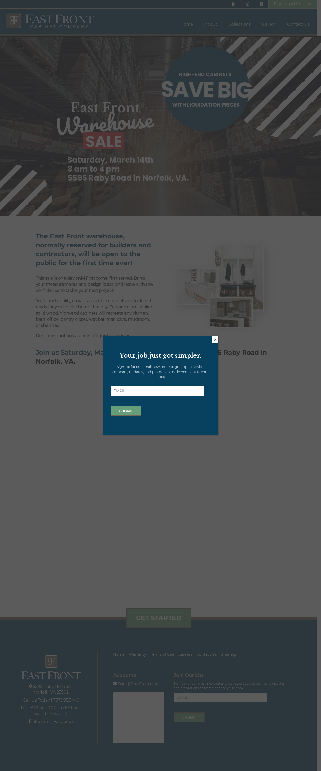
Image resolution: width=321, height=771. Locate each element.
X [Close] (215, 339)
